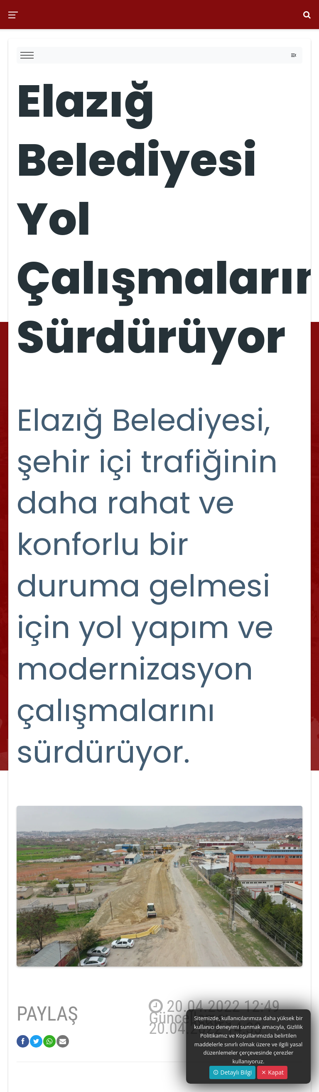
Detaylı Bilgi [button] (232, 1072)
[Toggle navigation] (293, 55)
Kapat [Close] (272, 1072)
